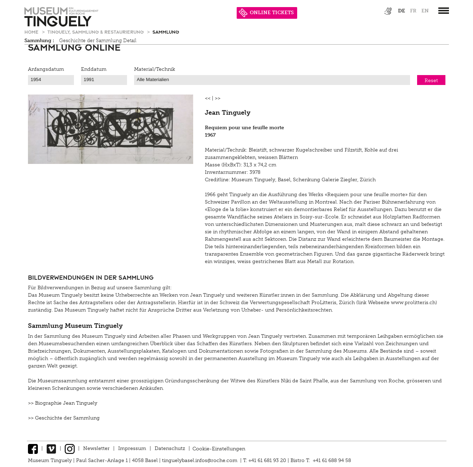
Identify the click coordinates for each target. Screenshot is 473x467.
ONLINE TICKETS (266, 13)
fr (413, 11)
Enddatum (93, 69)
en (425, 11)
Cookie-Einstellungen (218, 448)
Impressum (132, 448)
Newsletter (96, 448)
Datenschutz (170, 448)
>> (217, 98)
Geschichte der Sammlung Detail (98, 41)
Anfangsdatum (46, 69)
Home (32, 32)
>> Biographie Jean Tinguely (62, 403)
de (401, 11)
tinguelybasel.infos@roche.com (200, 460)
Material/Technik (154, 69)
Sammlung (165, 32)
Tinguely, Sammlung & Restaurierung (96, 32)
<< (207, 98)
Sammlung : (39, 41)
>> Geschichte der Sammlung (64, 418)
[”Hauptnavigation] (443, 10)
